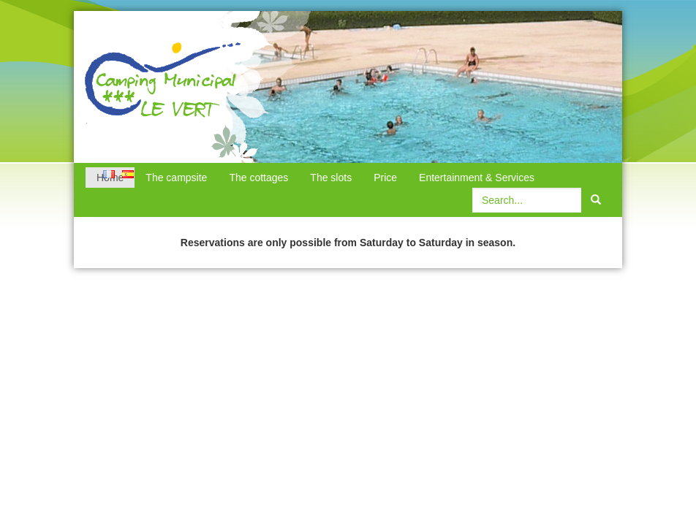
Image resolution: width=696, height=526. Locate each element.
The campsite (176, 177)
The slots (331, 177)
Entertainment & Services (476, 177)
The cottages (258, 177)
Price (385, 177)
